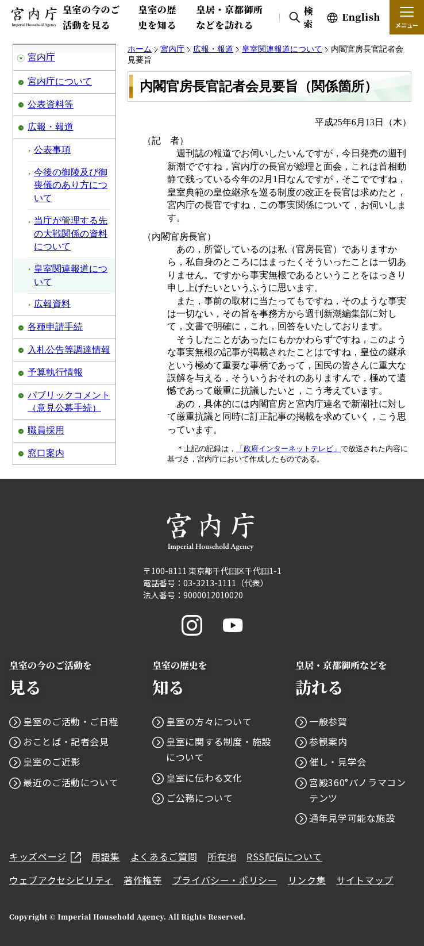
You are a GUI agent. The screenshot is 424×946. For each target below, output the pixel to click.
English (361, 17)
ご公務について (199, 798)
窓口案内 (46, 453)
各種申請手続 (55, 327)
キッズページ (45, 856)
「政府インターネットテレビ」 (288, 449)
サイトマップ (365, 880)
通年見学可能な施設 (352, 818)
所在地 (221, 856)
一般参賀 (328, 721)
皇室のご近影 (51, 761)
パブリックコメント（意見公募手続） (69, 401)
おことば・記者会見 (66, 741)
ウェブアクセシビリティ (61, 880)
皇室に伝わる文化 (204, 778)
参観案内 (328, 741)
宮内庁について (60, 81)
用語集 (105, 856)
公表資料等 (51, 104)
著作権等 (143, 880)
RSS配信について (284, 856)
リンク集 (307, 880)
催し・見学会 (338, 761)
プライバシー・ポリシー (224, 880)
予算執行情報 (55, 372)
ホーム (140, 49)
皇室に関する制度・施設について (218, 749)
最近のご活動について (70, 782)
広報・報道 (51, 127)
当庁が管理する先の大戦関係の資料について (70, 233)
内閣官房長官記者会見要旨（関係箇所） (258, 86)
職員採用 (46, 430)
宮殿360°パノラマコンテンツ (357, 790)
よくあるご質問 (163, 856)
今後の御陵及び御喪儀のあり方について (70, 185)
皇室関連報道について (70, 275)
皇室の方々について (209, 721)
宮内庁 (41, 57)
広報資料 (52, 304)
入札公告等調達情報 (69, 350)
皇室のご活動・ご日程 (70, 721)
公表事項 (52, 150)
